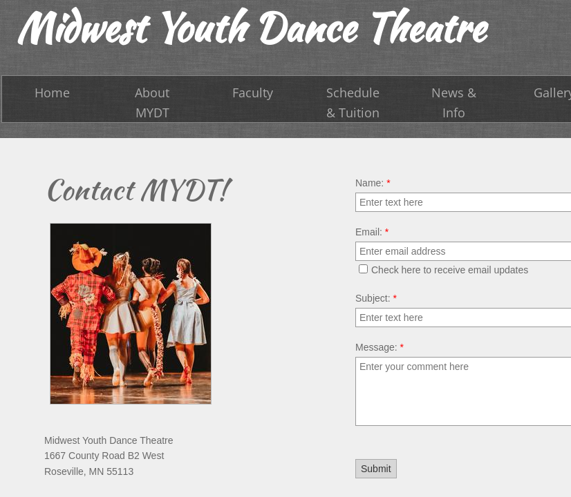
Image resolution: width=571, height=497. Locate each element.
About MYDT (152, 102)
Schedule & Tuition (353, 102)
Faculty (252, 92)
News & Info (453, 102)
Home (52, 92)
